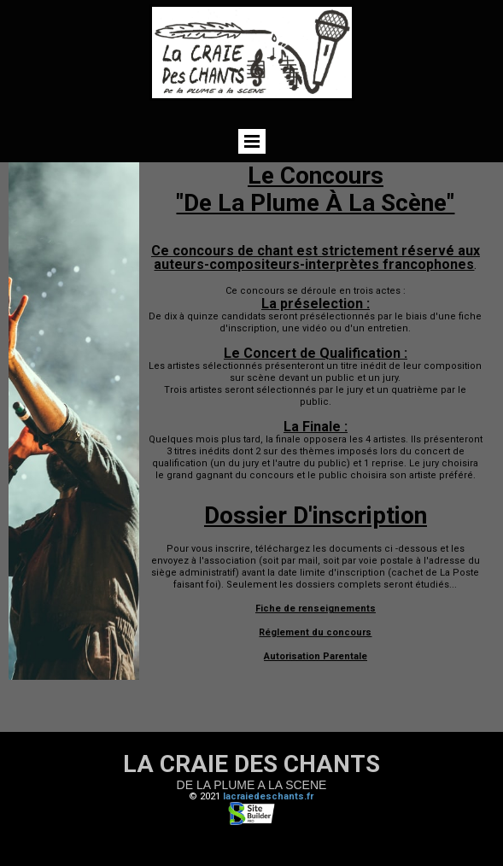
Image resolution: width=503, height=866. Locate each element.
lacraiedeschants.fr (268, 796)
